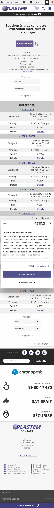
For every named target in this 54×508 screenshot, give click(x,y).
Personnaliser (27, 282)
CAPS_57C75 (28, 290)
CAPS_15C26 (28, 109)
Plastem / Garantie (12, 469)
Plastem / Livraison (39, 465)
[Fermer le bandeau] (50, 223)
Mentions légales (38, 467)
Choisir (27, 82)
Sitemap (6, 492)
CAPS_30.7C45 (28, 213)
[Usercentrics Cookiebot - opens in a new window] (34, 223)
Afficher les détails (37, 266)
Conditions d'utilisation (40, 469)
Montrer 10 (27, 88)
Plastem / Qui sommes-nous (15, 473)
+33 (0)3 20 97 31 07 (9, 2)
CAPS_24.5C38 (28, 162)
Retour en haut (42, 343)
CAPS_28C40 (28, 189)
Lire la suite (27, 71)
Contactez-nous (38, 473)
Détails (40, 131)
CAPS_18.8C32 (28, 136)
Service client (10, 465)
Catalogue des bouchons (14, 471)
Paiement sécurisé (12, 467)
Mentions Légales (10, 498)
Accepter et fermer (27, 274)
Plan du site (36, 471)
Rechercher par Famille (27, 14)
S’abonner (41, 360)
